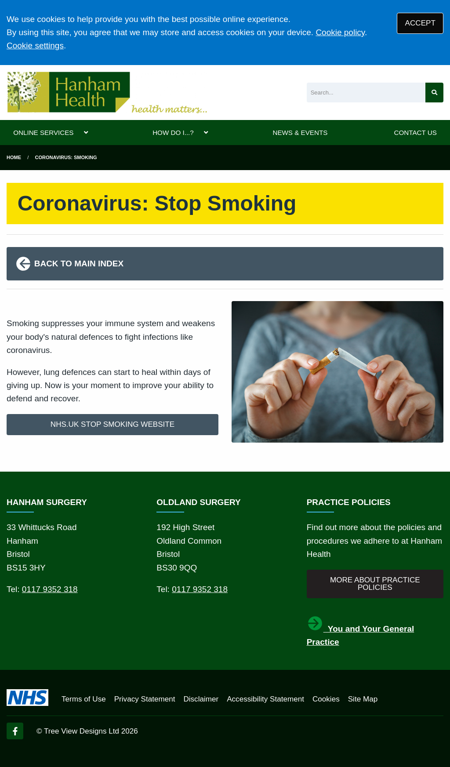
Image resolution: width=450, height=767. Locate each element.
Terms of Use (84, 699)
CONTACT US (415, 132)
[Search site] (434, 92)
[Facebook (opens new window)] (15, 731)
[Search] (366, 92)
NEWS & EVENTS (299, 132)
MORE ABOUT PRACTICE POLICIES (375, 584)
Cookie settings (35, 45)
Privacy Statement (144, 699)
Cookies (326, 699)
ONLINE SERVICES (43, 132)
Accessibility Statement (265, 699)
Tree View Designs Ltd (81, 731)
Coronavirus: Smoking (66, 157)
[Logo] (107, 92)
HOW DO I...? (173, 132)
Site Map (362, 699)
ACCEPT (420, 23)
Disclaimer (200, 699)
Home (14, 157)
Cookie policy (340, 32)
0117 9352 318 (50, 589)
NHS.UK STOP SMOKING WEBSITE (112, 424)
